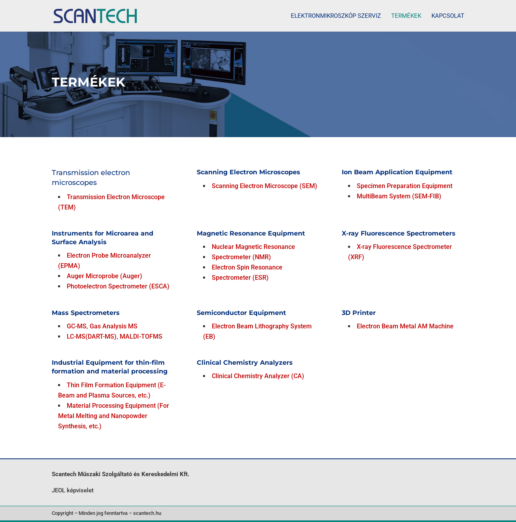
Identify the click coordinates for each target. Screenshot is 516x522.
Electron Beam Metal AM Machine (405, 326)
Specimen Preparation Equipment (404, 186)
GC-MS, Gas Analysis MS (102, 326)
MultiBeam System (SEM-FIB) (399, 196)
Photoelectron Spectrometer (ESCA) (118, 286)
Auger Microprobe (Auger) (104, 276)
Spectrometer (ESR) (240, 277)
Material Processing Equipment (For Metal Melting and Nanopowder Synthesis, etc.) (113, 416)
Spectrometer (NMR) (241, 257)
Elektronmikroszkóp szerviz (336, 16)
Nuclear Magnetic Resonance (253, 247)
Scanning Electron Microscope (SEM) (264, 186)
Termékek (406, 16)
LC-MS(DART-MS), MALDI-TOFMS (114, 336)
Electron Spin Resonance (247, 267)
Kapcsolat (447, 16)
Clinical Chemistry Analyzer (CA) (258, 376)
